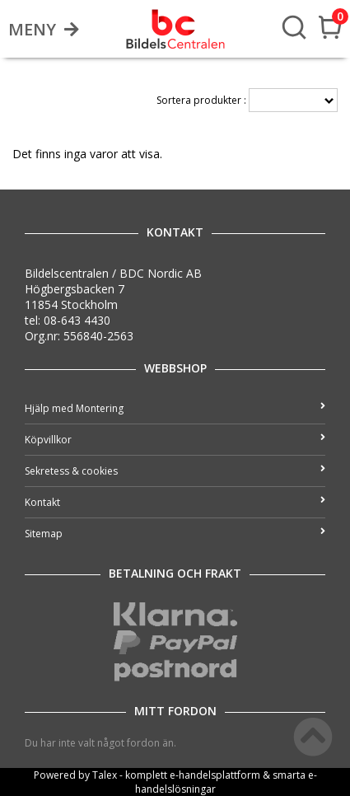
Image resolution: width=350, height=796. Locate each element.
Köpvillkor (175, 440)
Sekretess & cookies (175, 471)
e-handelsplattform (215, 775)
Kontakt (175, 502)
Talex (104, 775)
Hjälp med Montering (175, 408)
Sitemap (175, 534)
